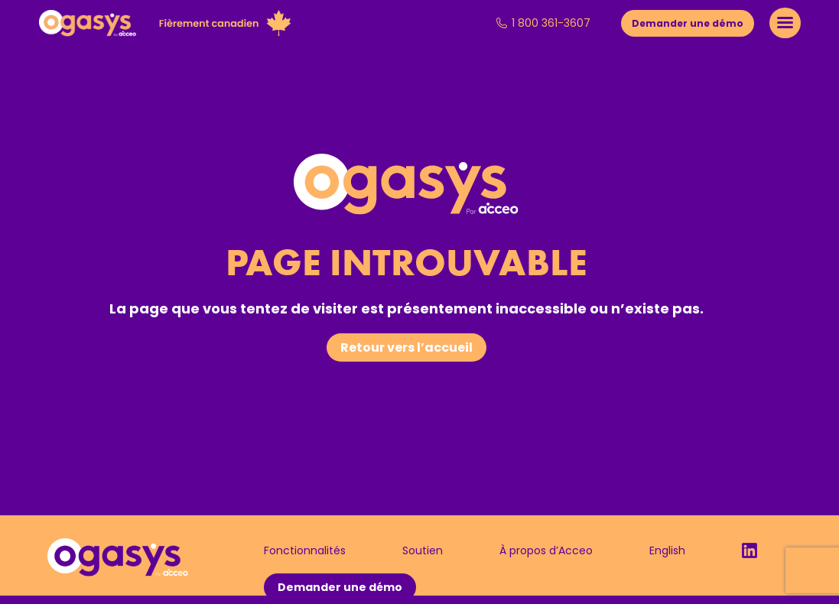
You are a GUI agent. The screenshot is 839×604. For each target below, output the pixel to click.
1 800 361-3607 (543, 23)
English (667, 550)
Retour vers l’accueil (406, 347)
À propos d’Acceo (546, 550)
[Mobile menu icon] (785, 23)
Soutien (422, 550)
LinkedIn (749, 550)
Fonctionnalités (305, 550)
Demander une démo (340, 587)
